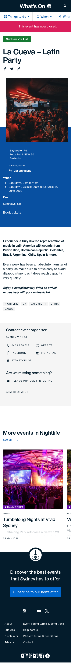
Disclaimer (11, 636)
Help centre (30, 630)
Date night (38, 303)
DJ (24, 303)
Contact (28, 642)
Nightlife (11, 303)
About (8, 624)
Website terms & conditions (40, 636)
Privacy (9, 642)
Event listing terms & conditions (43, 624)
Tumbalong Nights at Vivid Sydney (29, 522)
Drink (55, 303)
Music (7, 513)
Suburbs (10, 630)
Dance (9, 308)
